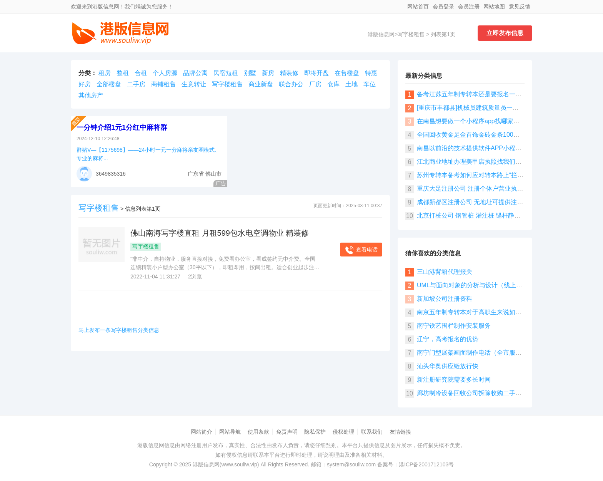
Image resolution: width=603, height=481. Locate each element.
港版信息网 (381, 34)
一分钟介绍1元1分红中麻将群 (122, 127)
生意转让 (194, 84)
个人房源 (165, 73)
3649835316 (111, 174)
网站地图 (494, 6)
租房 (104, 73)
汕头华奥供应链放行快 (447, 366)
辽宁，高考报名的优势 (447, 339)
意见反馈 (519, 6)
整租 (123, 73)
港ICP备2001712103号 (426, 464)
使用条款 (258, 432)
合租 (141, 73)
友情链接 (400, 432)
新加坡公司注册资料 (444, 298)
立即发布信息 (504, 33)
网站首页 (418, 6)
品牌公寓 (195, 73)
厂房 (315, 84)
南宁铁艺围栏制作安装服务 (454, 325)
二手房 (136, 84)
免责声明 (287, 432)
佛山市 (213, 174)
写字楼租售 (411, 34)
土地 (351, 84)
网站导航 (230, 432)
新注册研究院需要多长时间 (454, 379)
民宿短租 (225, 73)
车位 (369, 84)
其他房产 (90, 95)
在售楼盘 (347, 73)
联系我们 (372, 432)
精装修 (289, 73)
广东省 (196, 174)
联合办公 (291, 84)
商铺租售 (163, 84)
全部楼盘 (109, 84)
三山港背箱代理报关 (444, 271)
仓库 (333, 84)
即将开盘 (316, 73)
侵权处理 (343, 432)
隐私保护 (315, 432)
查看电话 (361, 250)
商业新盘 (260, 84)
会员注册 (469, 6)
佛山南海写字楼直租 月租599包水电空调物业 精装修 (219, 233)
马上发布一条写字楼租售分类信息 (118, 330)
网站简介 (201, 432)
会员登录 (443, 6)
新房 (268, 73)
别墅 (250, 73)
